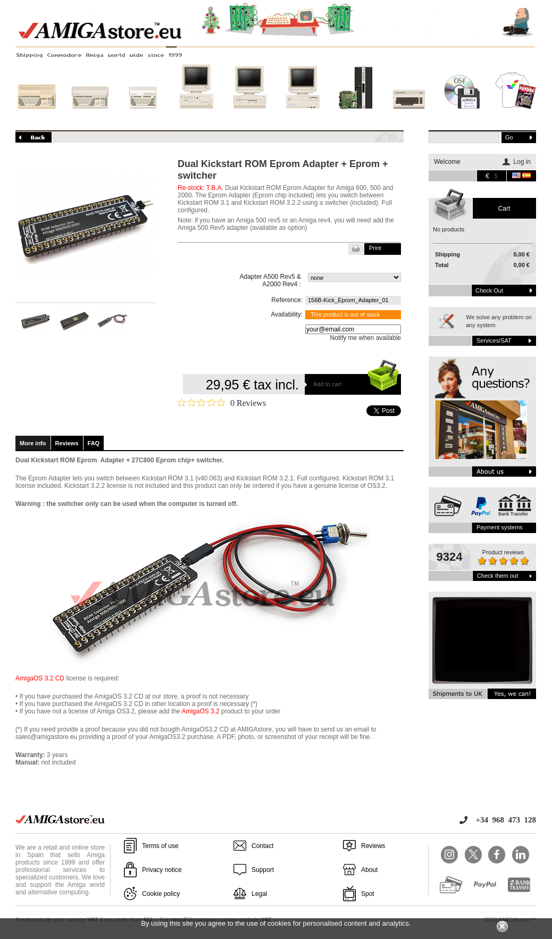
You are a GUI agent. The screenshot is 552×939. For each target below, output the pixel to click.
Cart (504, 208)
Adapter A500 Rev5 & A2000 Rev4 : (270, 280)
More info (33, 443)
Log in (522, 161)
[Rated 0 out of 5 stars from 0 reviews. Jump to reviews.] (222, 403)
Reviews (67, 443)
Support (263, 870)
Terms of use (160, 846)
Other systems (409, 115)
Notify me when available (365, 338)
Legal (259, 894)
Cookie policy (161, 894)
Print (375, 248)
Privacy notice (162, 870)
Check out (489, 290)
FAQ (94, 443)
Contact (262, 846)
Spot (367, 894)
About (369, 870)
